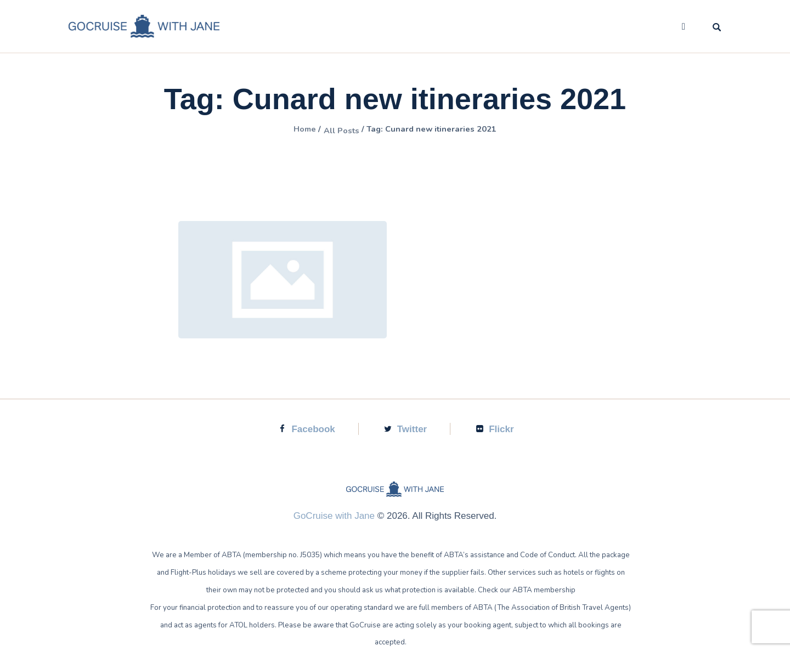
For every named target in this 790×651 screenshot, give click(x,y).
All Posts (332, 130)
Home (288, 130)
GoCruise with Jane (334, 516)
